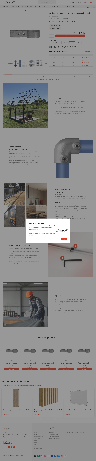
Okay (64, 239)
